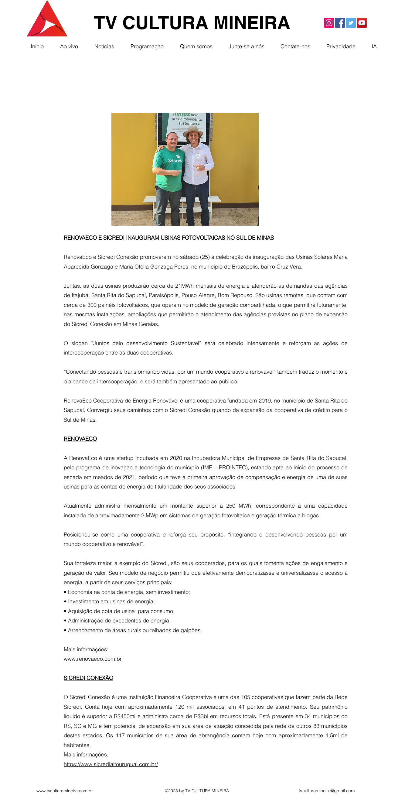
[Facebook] (340, 23)
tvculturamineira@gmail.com (327, 790)
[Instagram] (329, 23)
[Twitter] (351, 23)
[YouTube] (362, 23)
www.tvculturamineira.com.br (64, 790)
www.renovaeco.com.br (93, 658)
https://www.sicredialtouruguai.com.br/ (111, 764)
